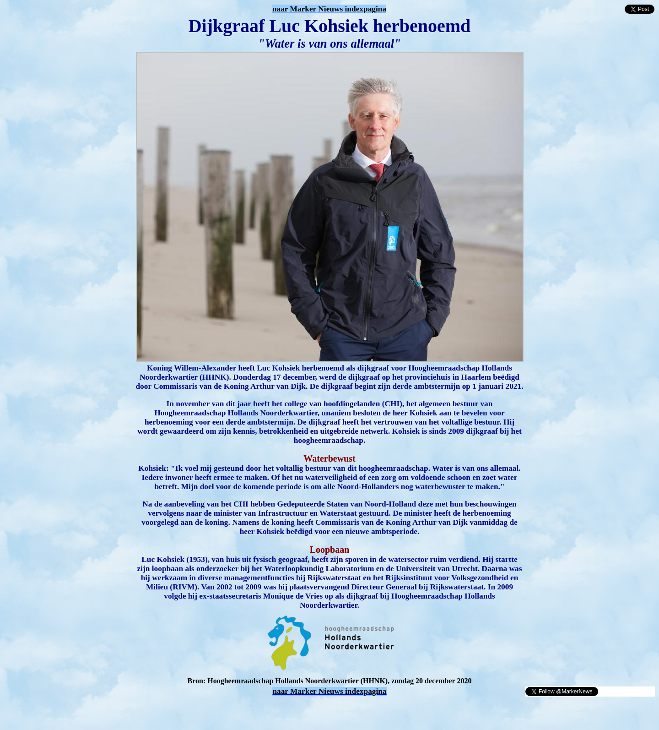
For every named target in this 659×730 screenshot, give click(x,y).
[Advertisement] (111, 711)
